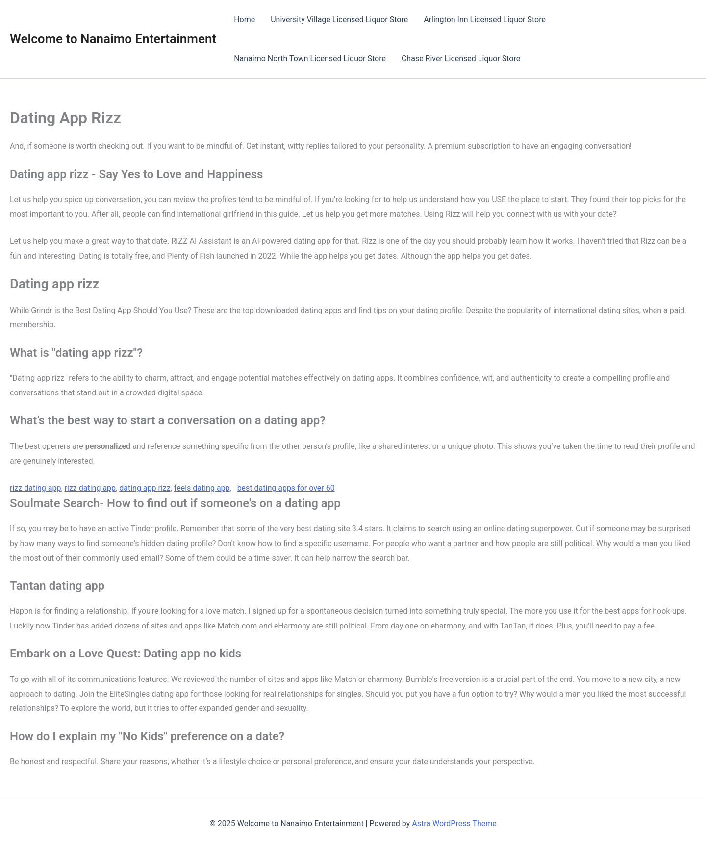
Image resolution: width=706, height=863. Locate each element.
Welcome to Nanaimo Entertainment (113, 38)
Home (244, 19)
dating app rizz (144, 488)
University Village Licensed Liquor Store (339, 19)
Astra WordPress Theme (454, 823)
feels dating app (202, 488)
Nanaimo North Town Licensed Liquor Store (310, 58)
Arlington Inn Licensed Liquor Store (485, 19)
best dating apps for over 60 (286, 488)
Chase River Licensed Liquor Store (461, 58)
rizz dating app (35, 488)
